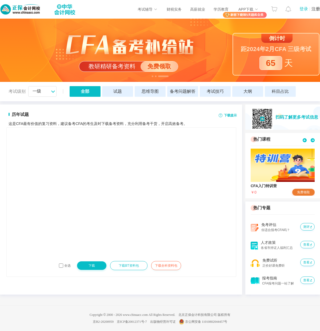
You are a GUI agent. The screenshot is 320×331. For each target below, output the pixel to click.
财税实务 (174, 9)
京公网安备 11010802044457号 (203, 322)
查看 (306, 244)
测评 (306, 227)
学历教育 (221, 9)
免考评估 (268, 225)
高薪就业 (197, 9)
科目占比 (280, 91)
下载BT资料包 (129, 265)
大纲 (247, 91)
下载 (92, 265)
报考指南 (269, 278)
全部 (85, 91)
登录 (303, 9)
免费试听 (269, 260)
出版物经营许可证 (163, 322)
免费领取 (303, 192)
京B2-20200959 (103, 322)
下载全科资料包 (166, 265)
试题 (117, 91)
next (313, 140)
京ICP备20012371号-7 (132, 322)
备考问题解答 (182, 91)
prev (305, 140)
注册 (315, 9)
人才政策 (268, 242)
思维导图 (150, 91)
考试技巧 (215, 91)
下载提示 (230, 115)
